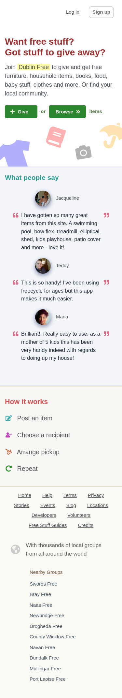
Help (47, 495)
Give (21, 111)
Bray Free (40, 594)
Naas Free (41, 605)
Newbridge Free (47, 615)
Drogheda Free (46, 626)
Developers (44, 515)
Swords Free (43, 584)
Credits (85, 525)
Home (24, 495)
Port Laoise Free (48, 679)
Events (47, 505)
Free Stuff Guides (48, 525)
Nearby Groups (46, 572)
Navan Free (42, 647)
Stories (21, 505)
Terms (70, 495)
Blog (71, 505)
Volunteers (78, 515)
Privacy (96, 495)
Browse (67, 111)
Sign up (101, 12)
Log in (72, 12)
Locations (97, 505)
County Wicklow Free (53, 636)
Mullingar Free (45, 668)
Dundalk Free (44, 658)
